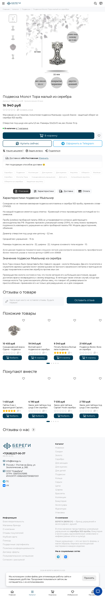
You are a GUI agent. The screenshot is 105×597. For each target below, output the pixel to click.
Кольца (58, 478)
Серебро (8, 172)
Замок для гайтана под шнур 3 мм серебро (90, 406)
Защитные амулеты (35, 181)
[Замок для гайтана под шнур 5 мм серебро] (39, 387)
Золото (58, 455)
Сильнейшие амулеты (80, 177)
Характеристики (44, 191)
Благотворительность (13, 521)
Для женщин (61, 463)
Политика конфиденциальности (18, 548)
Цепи (58, 486)
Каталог (15, 9)
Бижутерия (60, 501)
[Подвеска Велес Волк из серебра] (90, 329)
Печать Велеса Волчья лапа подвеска (65, 348)
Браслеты (60, 493)
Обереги (85, 172)
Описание (21, 191)
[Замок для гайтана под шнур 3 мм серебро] (90, 387)
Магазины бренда (12, 525)
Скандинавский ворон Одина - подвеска (14, 348)
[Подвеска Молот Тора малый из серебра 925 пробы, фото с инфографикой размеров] (57, 53)
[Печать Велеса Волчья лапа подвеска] (65, 329)
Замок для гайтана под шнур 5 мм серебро (39, 406)
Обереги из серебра (13, 181)
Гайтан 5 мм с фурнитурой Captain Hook (13, 406)
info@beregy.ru (13, 461)
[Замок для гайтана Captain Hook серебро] (65, 387)
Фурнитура (60, 509)
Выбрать (12, 358)
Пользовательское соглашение (18, 556)
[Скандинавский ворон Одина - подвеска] (14, 329)
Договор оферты (11, 552)
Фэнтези (96, 172)
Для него (63, 177)
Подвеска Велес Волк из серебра (90, 348)
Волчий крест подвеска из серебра (38, 348)
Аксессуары (61, 505)
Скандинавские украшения (43, 177)
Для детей (60, 470)
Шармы (59, 489)
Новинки (59, 448)
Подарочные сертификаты (16, 544)
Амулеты (74, 172)
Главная (6, 9)
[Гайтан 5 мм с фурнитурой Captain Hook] (14, 387)
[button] (48, 363)
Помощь (7, 540)
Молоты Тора (22, 177)
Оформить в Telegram (77, 143)
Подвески (26, 9)
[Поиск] (95, 3)
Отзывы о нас (19, 429)
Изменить (43, 158)
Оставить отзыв (84, 300)
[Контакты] (101, 3)
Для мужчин (47, 172)
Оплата (84, 191)
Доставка (66, 191)
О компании (9, 529)
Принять (89, 578)
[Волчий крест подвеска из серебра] (39, 329)
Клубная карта (10, 537)
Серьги (58, 482)
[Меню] (3, 3)
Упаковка (60, 512)
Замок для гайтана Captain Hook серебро (65, 406)
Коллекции (33, 172)
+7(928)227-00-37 (14, 453)
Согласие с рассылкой (14, 559)
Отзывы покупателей (13, 533)
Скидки (59, 451)
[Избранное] (99, 135)
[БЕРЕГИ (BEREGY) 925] (14, 3)
